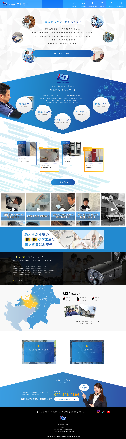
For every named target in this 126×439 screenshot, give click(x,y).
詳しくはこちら (19, 280)
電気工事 (25, 392)
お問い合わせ (120, 4)
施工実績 (101, 4)
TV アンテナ (44, 392)
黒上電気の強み (92, 4)
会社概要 (111, 4)
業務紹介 (83, 4)
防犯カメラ (35, 394)
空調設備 (34, 392)
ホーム (74, 4)
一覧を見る (63, 182)
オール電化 (25, 394)
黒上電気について (63, 53)
